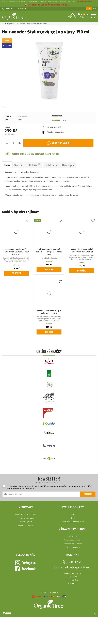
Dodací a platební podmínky (25, 514)
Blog (72, 518)
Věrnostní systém (25, 522)
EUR (94, 9)
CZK (89, 9)
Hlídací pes (68, 165)
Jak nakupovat (73, 536)
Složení (18, 165)
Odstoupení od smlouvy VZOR (72, 522)
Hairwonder (23, 116)
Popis (7, 165)
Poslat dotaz (51, 165)
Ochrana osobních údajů (72, 540)
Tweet (4, 107)
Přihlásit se (22, 8)
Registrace (73, 514)
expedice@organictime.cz (76, 567)
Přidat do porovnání (53, 132)
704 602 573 (75, 562)
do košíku (58, 143)
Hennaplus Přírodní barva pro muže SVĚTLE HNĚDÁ (49, 312)
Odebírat (88, 494)
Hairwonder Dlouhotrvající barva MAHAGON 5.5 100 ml (82, 250)
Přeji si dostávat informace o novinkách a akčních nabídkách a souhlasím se (48, 487)
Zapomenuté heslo (73, 547)
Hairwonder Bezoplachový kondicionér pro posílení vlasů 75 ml (49, 252)
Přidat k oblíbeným (52, 127)
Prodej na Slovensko (25, 525)
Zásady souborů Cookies (72, 544)
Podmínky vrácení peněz (25, 518)
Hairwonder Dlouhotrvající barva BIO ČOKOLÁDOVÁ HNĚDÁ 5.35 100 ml (16, 252)
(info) (64, 120)
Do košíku (16, 273)
